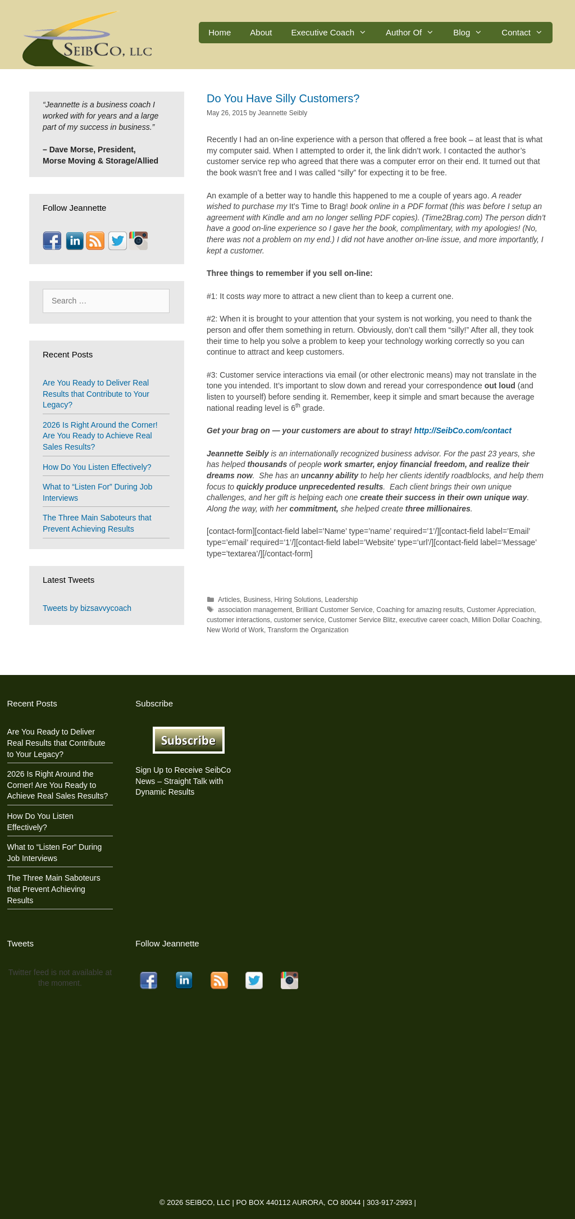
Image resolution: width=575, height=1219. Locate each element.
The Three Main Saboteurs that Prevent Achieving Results (54, 888)
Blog (472, 32)
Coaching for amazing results (419, 610)
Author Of (415, 32)
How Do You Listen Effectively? (97, 467)
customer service (299, 620)
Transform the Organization (307, 630)
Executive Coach (334, 32)
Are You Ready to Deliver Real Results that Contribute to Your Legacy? (96, 393)
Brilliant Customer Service (334, 610)
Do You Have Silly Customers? (283, 98)
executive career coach (433, 620)
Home (219, 32)
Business (257, 600)
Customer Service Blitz (361, 620)
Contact (527, 32)
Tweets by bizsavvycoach (87, 608)
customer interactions (238, 620)
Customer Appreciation (500, 610)
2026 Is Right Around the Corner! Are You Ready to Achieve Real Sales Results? (100, 435)
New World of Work (235, 630)
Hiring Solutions (298, 600)
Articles (229, 600)
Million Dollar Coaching (506, 620)
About (261, 32)
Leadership (341, 600)
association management (255, 610)
